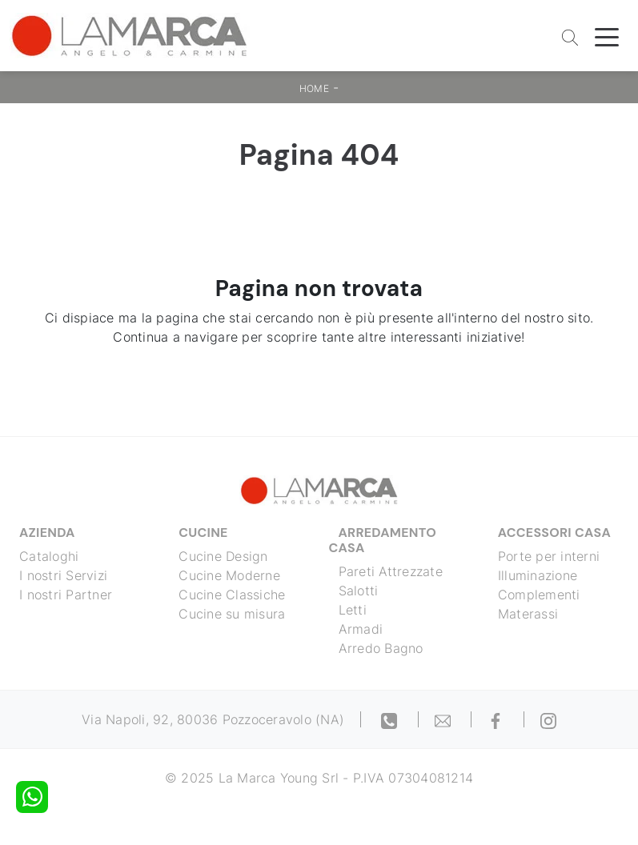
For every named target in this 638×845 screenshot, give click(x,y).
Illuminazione (537, 575)
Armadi (361, 629)
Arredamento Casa (382, 540)
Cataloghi (48, 556)
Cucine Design (223, 556)
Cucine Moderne (229, 575)
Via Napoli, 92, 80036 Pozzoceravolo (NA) (213, 719)
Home (314, 88)
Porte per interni (549, 556)
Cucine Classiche (232, 595)
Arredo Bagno (381, 648)
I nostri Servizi (63, 575)
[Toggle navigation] (606, 36)
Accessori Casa (554, 532)
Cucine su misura (232, 614)
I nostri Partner (65, 595)
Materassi (528, 614)
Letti (353, 610)
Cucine (203, 532)
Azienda (47, 532)
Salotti (359, 591)
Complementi (539, 595)
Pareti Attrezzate (391, 571)
